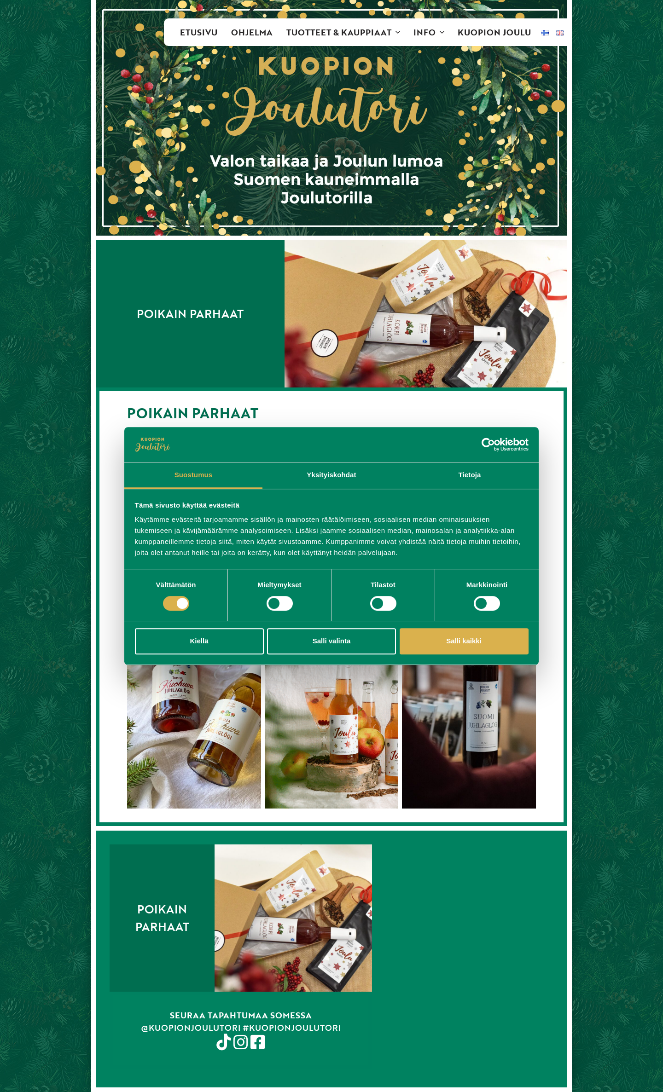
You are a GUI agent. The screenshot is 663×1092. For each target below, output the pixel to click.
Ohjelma (252, 32)
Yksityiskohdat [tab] (331, 475)
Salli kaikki (464, 641)
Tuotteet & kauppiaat (346, 32)
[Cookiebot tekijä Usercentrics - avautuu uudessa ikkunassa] (488, 444)
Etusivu (198, 32)
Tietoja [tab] (470, 475)
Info (432, 32)
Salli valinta (332, 641)
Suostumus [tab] (193, 475)
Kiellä (199, 641)
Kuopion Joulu (494, 32)
